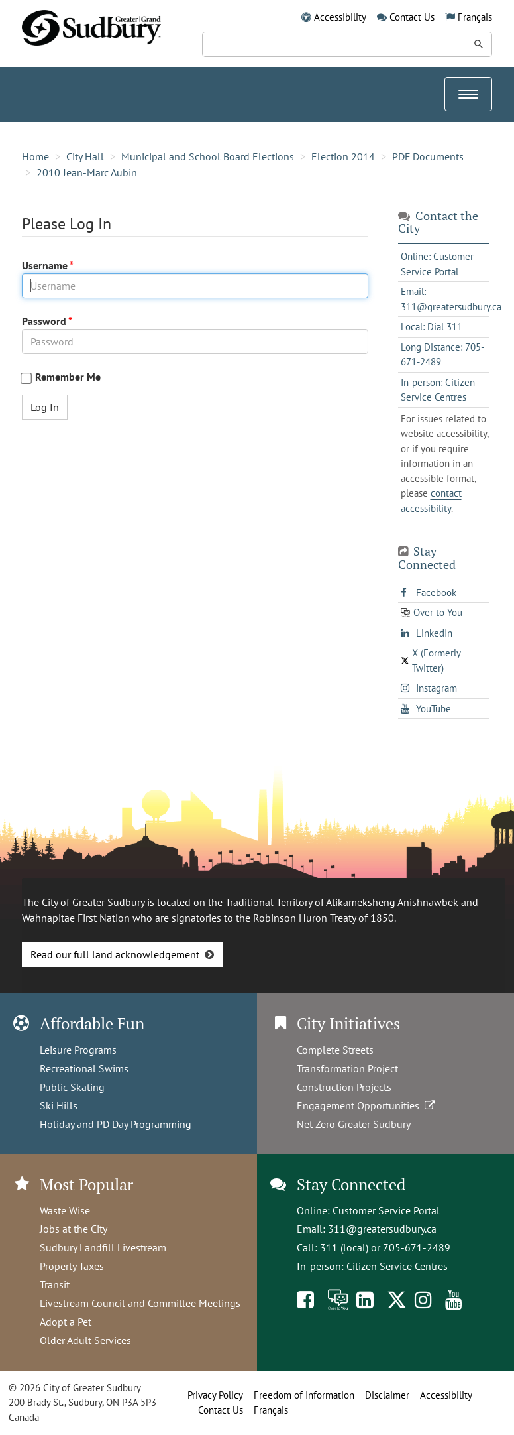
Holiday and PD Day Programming (115, 1124)
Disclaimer (387, 1395)
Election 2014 (343, 156)
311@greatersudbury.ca (382, 1228)
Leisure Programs (78, 1049)
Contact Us (412, 17)
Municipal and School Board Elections (207, 156)
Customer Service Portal (386, 1210)
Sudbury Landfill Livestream (103, 1247)
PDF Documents (428, 156)
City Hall (85, 156)
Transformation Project (347, 1068)
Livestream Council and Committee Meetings (140, 1303)
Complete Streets (335, 1049)
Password (45, 321)
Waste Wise (65, 1210)
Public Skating (72, 1086)
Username (46, 265)
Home (35, 156)
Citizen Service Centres (397, 1266)
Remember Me (68, 377)
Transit (55, 1284)
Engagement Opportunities (367, 1105)
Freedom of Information (304, 1395)
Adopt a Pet (65, 1321)
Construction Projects (344, 1086)
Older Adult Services (85, 1340)
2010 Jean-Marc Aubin (86, 172)
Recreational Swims (84, 1068)
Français (475, 17)
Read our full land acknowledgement (114, 954)
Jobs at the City (73, 1228)
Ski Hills (58, 1105)
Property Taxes (72, 1266)
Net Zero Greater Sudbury (354, 1124)
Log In (44, 407)
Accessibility (340, 17)
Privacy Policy (215, 1395)
